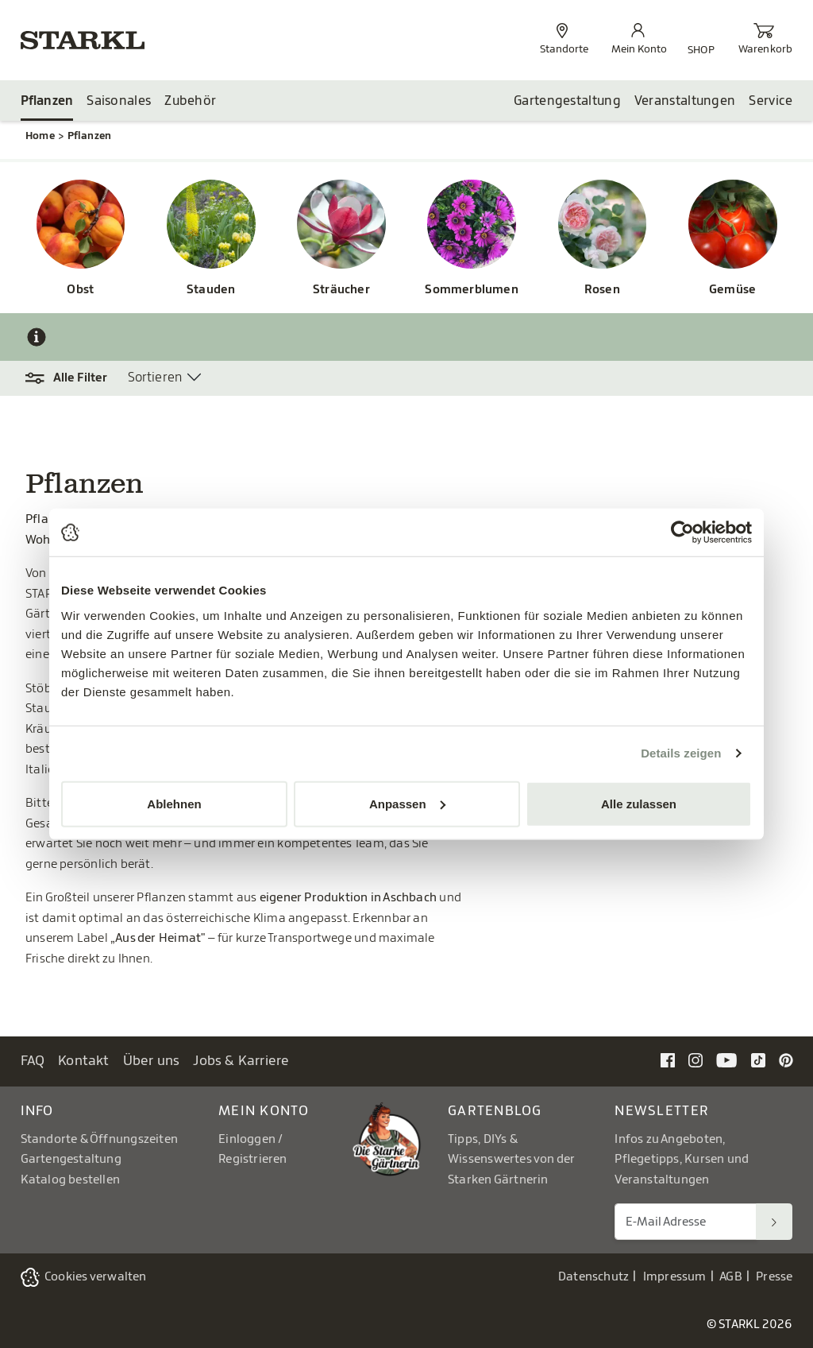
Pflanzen (47, 101)
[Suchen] (774, 1221)
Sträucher (341, 289)
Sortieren (155, 377)
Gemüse (732, 289)
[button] (74, 378)
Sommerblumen (471, 289)
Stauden (211, 289)
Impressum (675, 1277)
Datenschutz (593, 1277)
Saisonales (119, 101)
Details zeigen (681, 753)
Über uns (151, 1060)
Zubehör (190, 101)
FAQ (33, 1060)
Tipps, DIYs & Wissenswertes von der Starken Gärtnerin (511, 1160)
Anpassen (407, 803)
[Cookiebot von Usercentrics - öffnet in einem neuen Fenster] (682, 532)
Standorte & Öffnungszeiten (100, 1139)
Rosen (602, 289)
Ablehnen (174, 803)
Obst (80, 289)
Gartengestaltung (567, 101)
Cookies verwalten (95, 1277)
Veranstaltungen (685, 101)
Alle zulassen (638, 803)
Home (40, 135)
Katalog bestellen (71, 1180)
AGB (730, 1277)
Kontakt (84, 1060)
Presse (774, 1277)
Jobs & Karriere (241, 1060)
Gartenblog (495, 1110)
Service (770, 101)
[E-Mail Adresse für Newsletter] (686, 1221)
